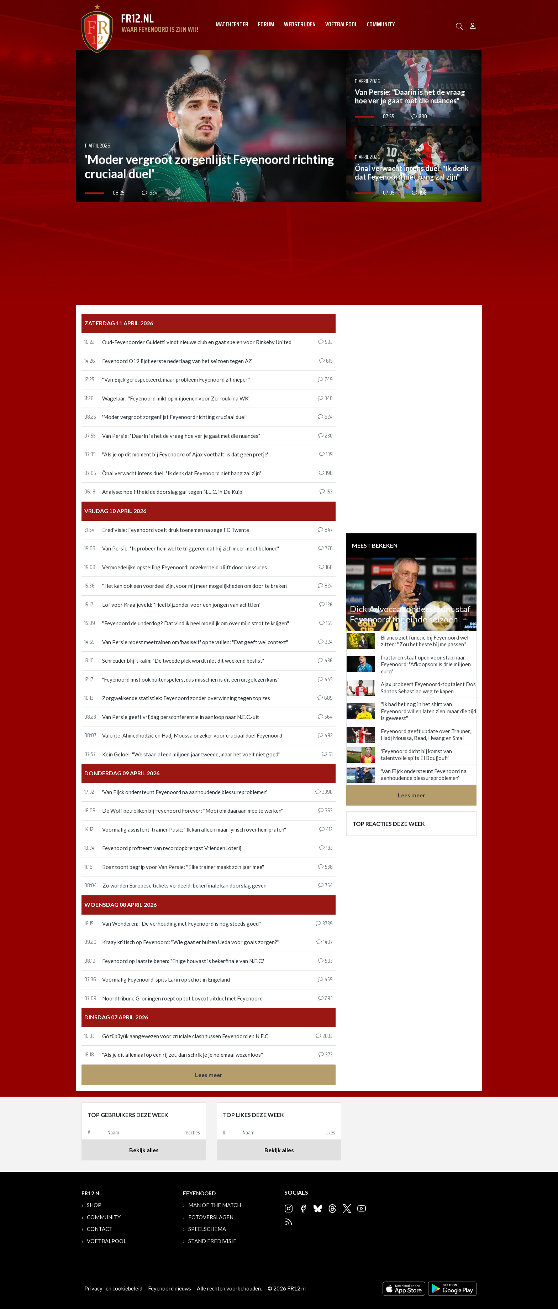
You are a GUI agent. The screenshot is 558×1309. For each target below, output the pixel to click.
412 (326, 829)
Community (381, 24)
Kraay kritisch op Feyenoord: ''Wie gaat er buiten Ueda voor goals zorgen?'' (190, 942)
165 (326, 623)
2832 (324, 1036)
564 (325, 717)
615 (326, 361)
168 (326, 567)
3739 (324, 923)
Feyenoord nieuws (169, 1288)
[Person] (473, 25)
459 (325, 979)
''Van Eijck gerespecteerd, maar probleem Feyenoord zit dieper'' (176, 379)
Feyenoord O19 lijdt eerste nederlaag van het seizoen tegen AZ (177, 361)
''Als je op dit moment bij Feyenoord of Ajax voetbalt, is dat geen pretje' (185, 454)
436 (325, 660)
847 (325, 530)
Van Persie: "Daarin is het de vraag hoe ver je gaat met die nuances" (181, 436)
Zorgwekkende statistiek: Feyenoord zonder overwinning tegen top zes (186, 698)
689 (325, 698)
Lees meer (208, 1074)
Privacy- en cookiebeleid (113, 1288)
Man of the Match (214, 1205)
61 (327, 754)
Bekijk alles (144, 1150)
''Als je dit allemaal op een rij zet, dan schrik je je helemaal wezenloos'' (182, 1054)
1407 (324, 942)
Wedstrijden (300, 24)
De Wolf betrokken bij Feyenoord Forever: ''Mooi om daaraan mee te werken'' (192, 810)
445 (325, 679)
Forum (266, 24)
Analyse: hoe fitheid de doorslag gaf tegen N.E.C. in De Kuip (172, 491)
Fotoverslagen (210, 1217)
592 (325, 342)
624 (325, 417)
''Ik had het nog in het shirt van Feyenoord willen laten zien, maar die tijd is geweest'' (428, 711)
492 (325, 735)
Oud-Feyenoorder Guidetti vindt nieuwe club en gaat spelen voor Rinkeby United (196, 342)
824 (325, 586)
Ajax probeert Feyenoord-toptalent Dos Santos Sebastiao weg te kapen (428, 687)
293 (325, 998)
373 (326, 1055)
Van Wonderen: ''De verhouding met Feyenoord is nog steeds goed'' (181, 923)
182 (326, 848)
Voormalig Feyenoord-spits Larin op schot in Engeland (166, 979)
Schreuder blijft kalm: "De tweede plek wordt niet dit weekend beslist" (183, 660)
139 (326, 454)
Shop (94, 1205)
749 (325, 379)
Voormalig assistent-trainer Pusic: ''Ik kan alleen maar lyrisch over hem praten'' (194, 829)
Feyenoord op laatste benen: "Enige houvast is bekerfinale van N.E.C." (183, 961)
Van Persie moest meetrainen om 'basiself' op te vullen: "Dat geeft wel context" (195, 642)
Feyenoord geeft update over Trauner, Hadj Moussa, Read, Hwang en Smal (426, 734)
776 (325, 548)
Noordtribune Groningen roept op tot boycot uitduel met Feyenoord (182, 998)
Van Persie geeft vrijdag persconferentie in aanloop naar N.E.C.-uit (180, 717)
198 (326, 473)
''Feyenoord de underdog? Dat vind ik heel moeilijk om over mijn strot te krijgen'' (195, 623)
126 (326, 605)
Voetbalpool (341, 24)
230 (325, 436)
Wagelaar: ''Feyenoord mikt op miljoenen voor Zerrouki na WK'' (176, 398)
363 (325, 810)
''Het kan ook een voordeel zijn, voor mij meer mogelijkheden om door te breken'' (195, 586)
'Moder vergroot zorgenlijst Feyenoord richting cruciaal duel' (174, 417)
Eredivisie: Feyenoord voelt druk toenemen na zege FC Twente (175, 530)
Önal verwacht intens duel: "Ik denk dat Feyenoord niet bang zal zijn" (181, 473)
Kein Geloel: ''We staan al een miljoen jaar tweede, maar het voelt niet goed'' (191, 754)
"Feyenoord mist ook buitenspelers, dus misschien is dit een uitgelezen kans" (190, 679)
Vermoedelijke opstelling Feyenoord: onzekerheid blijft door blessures (184, 567)
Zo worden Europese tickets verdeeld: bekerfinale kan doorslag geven (184, 885)
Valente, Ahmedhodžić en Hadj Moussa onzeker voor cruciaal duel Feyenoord (192, 735)
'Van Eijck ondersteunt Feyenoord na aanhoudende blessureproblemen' (184, 792)
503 (325, 961)
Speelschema (207, 1229)
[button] (459, 25)
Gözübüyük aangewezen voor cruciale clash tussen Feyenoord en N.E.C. (185, 1036)
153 (326, 492)
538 (325, 867)
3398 (324, 792)
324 (325, 642)
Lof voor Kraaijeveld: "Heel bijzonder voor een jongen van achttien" (181, 604)
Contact (99, 1229)
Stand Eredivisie (212, 1241)
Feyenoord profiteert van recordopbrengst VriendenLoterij (171, 848)
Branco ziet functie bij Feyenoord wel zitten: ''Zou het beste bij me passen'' (424, 641)
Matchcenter (232, 24)
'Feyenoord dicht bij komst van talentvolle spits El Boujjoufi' (416, 754)
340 (325, 398)
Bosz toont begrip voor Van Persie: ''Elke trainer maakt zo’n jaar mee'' (183, 867)
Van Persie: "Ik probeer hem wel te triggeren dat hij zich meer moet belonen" (190, 548)
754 (325, 885)
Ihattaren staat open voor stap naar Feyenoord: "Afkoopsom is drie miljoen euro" (426, 664)
